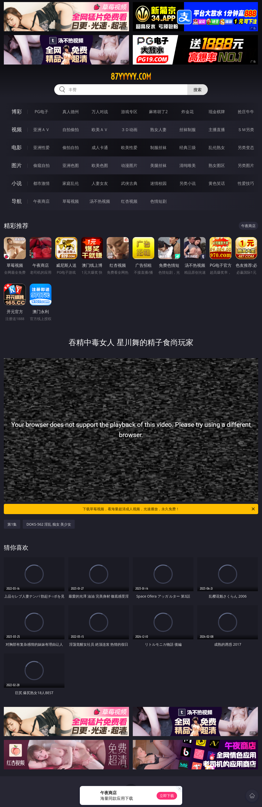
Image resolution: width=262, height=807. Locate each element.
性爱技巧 (246, 183)
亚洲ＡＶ (41, 129)
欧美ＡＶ (100, 129)
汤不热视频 (100, 201)
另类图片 (246, 165)
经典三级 (187, 147)
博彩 (17, 111)
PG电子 (41, 111)
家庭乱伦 (70, 183)
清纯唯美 (187, 165)
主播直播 (217, 129)
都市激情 (41, 183)
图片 (17, 165)
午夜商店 (41, 201)
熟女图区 (217, 165)
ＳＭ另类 (246, 129)
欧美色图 (100, 165)
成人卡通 (100, 147)
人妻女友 (100, 183)
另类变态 (246, 147)
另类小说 (187, 183)
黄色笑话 (217, 183)
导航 (17, 201)
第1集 (12, 524)
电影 (17, 147)
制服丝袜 (158, 147)
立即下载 (167, 795)
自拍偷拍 (70, 129)
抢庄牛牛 (246, 111)
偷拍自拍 (70, 147)
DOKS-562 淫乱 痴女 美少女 (48, 524)
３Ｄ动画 (129, 129)
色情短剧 (158, 201)
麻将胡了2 (158, 111)
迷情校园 (158, 183)
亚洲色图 (70, 165)
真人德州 (70, 111)
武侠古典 (129, 183)
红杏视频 (129, 201)
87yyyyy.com (131, 76)
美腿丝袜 (158, 165)
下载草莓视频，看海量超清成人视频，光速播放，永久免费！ (169, 509)
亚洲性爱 (41, 147)
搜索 (197, 89)
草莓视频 (70, 201)
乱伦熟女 (217, 147)
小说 (17, 183)
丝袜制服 (187, 129)
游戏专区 (129, 111)
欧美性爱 (129, 147)
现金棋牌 (217, 111)
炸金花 (187, 111)
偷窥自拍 (41, 165)
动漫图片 (129, 165)
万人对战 (100, 111)
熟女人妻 (158, 129)
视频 (17, 129)
